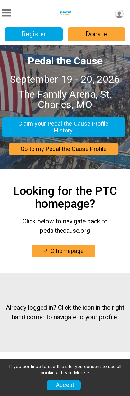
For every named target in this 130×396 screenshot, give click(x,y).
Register (34, 34)
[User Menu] (119, 14)
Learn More (73, 372)
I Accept (63, 385)
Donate (96, 34)
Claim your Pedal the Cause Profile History (63, 127)
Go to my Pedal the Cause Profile (64, 149)
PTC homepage (63, 251)
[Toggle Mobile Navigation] (6, 13)
